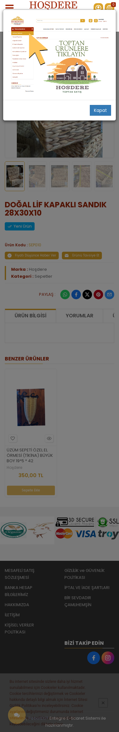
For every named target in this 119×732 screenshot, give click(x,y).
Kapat (100, 110)
